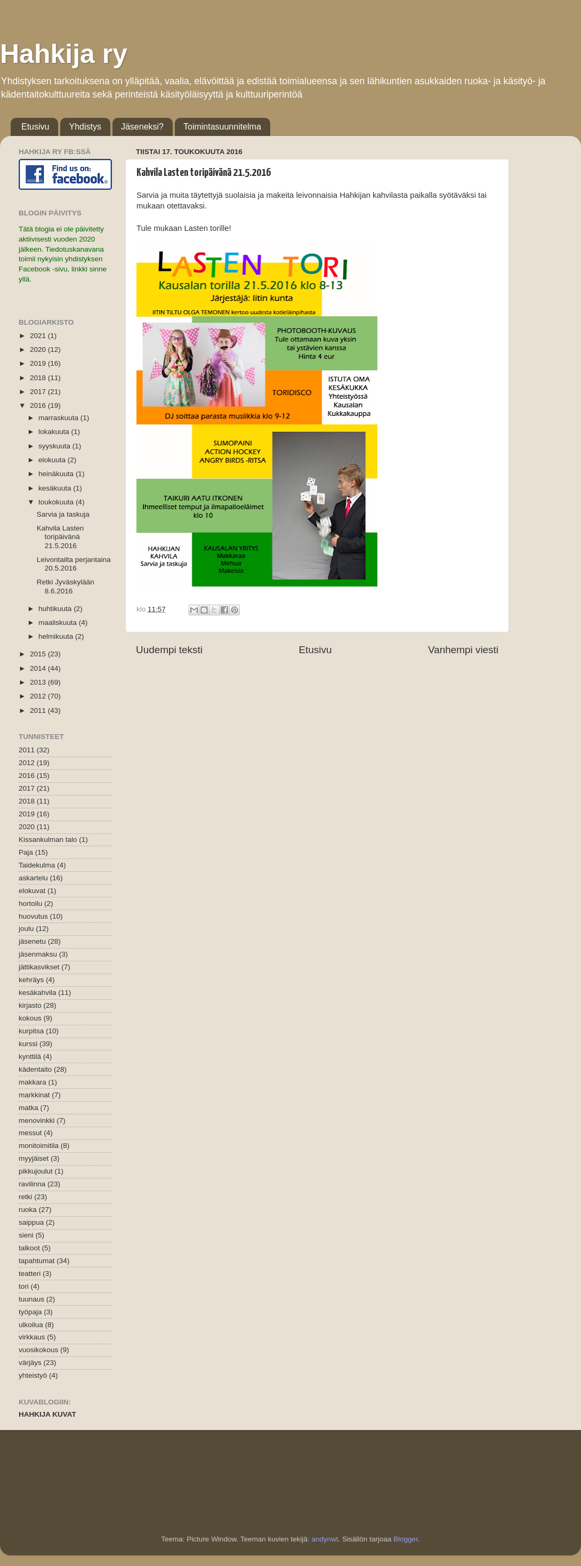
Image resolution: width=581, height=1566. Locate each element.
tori (24, 1286)
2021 (39, 336)
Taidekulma (37, 865)
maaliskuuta (58, 623)
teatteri (30, 1274)
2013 (39, 682)
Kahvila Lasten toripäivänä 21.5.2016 (60, 536)
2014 (39, 668)
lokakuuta (54, 432)
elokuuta (53, 460)
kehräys (31, 980)
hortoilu (30, 904)
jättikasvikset (39, 967)
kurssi (28, 1044)
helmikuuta (56, 636)
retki (26, 1197)
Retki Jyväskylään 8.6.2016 (65, 586)
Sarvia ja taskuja (63, 514)
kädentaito (35, 1069)
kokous (30, 1018)
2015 (39, 654)
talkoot (29, 1248)
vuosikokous (38, 1350)
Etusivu (35, 126)
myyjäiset (34, 1158)
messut (30, 1133)
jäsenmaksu (38, 954)
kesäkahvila (38, 993)
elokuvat (32, 891)
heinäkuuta (57, 474)
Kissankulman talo (48, 840)
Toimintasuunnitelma (222, 126)
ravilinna (32, 1184)
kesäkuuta (55, 488)
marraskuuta (59, 418)
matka (28, 1108)
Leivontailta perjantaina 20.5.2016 (74, 564)
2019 (39, 363)
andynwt (324, 1539)
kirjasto (30, 1005)
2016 (39, 405)
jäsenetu (32, 941)
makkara (32, 1082)
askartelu (33, 878)
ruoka (28, 1210)
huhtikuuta (56, 609)
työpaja (30, 1312)
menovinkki (37, 1121)
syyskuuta (55, 446)
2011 (39, 710)
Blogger (405, 1539)
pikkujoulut (36, 1171)
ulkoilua (31, 1325)
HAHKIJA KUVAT (47, 1414)
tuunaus (31, 1299)
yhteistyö (33, 1375)
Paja (26, 852)
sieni (26, 1235)
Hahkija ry (63, 54)
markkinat (34, 1095)
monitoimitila (39, 1146)
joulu (26, 929)
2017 (39, 392)
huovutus (33, 916)
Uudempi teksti (169, 649)
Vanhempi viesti (463, 649)
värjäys (30, 1363)
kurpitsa (31, 1031)
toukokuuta (57, 502)
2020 (39, 350)
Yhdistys (85, 126)
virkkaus (32, 1337)
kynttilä (30, 1057)
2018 (39, 378)
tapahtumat (37, 1261)
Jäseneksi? (142, 126)
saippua (31, 1222)
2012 (39, 696)
